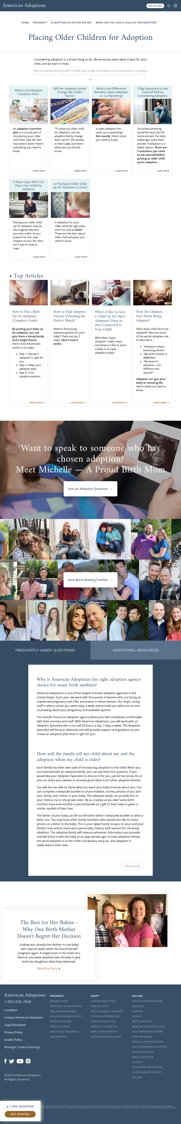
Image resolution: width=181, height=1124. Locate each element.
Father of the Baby (60, 1021)
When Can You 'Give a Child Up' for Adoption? (126, 22)
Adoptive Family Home (103, 1001)
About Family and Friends (64, 1031)
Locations (10, 1010)
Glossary (137, 1062)
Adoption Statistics (143, 1051)
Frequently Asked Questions (45, 650)
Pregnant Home (59, 1001)
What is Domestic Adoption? (107, 1011)
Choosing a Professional (105, 1016)
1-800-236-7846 (17, 1001)
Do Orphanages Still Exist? (147, 1072)
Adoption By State (142, 1021)
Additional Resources (136, 650)
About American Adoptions (147, 1031)
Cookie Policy (13, 1040)
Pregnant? (40, 22)
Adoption (137, 1011)
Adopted (137, 1016)
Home (25, 22)
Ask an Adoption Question (90, 489)
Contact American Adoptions (23, 1017)
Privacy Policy (13, 1032)
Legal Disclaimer (15, 1025)
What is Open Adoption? (104, 1031)
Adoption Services (142, 1036)
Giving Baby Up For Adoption (66, 1006)
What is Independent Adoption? (150, 1046)
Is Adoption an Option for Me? (71, 22)
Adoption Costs (100, 1006)
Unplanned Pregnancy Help (65, 1016)
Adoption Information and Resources (147, 1004)
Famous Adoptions (142, 1057)
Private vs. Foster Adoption (147, 1041)
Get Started (155, 5)
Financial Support (60, 1026)
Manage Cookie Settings (22, 1047)
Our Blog (137, 1077)
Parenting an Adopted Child (148, 1026)
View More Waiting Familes (90, 580)
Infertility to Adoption (104, 1026)
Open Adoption (58, 1036)
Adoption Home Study (103, 1021)
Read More (132, 866)
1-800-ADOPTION (20, 1106)
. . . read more (37, 170)
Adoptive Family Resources (106, 1036)
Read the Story (49, 968)
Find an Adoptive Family (63, 1011)
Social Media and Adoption (147, 1067)
